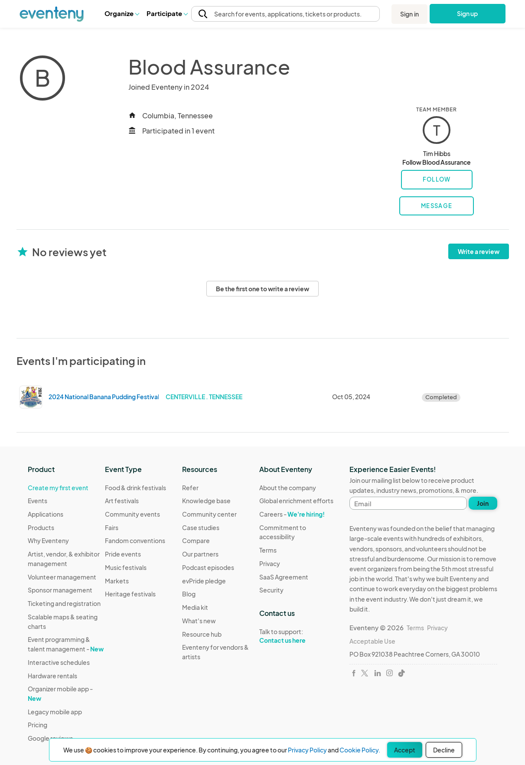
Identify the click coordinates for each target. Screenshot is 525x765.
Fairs (111, 527)
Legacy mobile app (55, 712)
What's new (199, 621)
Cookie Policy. (359, 750)
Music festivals (126, 567)
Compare (196, 540)
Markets (117, 581)
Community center (209, 514)
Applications (45, 514)
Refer (190, 488)
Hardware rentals (52, 676)
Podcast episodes (208, 567)
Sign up (467, 13)
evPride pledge (204, 581)
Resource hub (202, 634)
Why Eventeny (48, 540)
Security (271, 590)
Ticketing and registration (64, 603)
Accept (404, 750)
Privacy (269, 563)
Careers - (292, 514)
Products (41, 527)
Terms (268, 550)
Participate (167, 13)
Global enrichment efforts (296, 501)
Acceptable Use (372, 641)
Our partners (200, 554)
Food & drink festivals (135, 488)
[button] (121, 13)
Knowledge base (206, 501)
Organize (121, 13)
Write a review (478, 251)
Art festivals (122, 501)
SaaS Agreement (283, 577)
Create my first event (58, 488)
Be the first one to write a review (262, 289)
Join (483, 503)
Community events (132, 514)
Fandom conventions (135, 540)
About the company (287, 488)
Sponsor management (60, 590)
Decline (444, 750)
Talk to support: (297, 636)
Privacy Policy (307, 750)
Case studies (200, 527)
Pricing (37, 725)
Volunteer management (62, 577)
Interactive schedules (59, 662)
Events (37, 501)
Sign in (409, 14)
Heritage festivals (130, 594)
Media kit (195, 607)
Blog (189, 594)
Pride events (123, 554)
